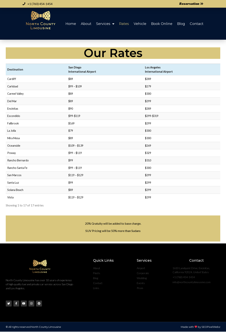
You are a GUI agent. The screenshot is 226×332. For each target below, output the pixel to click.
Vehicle (140, 24)
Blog (181, 24)
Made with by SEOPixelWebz (200, 327)
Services (105, 23)
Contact (196, 24)
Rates (124, 24)
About (86, 24)
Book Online (161, 24)
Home (71, 24)
